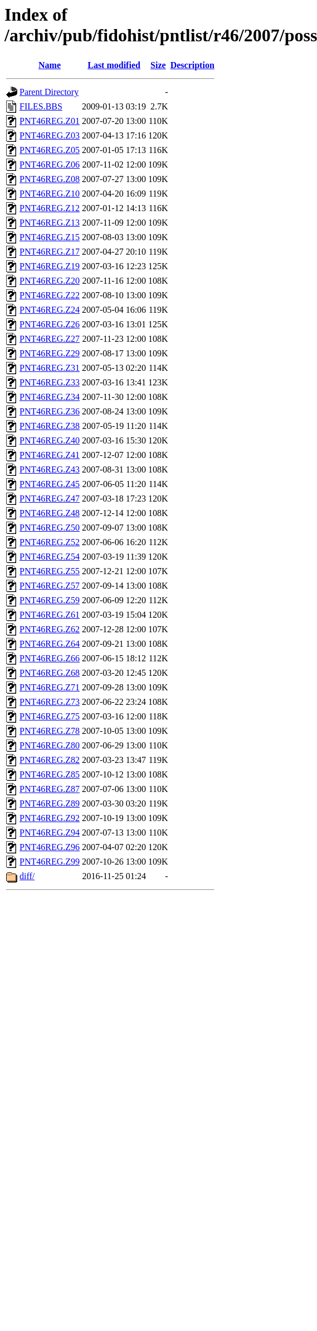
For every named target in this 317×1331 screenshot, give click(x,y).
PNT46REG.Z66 (49, 658)
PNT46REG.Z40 (49, 440)
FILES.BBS (40, 106)
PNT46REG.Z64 (49, 643)
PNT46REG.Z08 (49, 179)
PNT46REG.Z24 (49, 309)
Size (158, 65)
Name (49, 65)
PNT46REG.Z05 (49, 150)
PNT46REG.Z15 (49, 237)
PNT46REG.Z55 (49, 571)
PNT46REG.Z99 (49, 861)
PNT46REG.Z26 (49, 324)
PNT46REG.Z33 (49, 382)
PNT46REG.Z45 (49, 484)
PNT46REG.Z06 (49, 164)
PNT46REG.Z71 (49, 687)
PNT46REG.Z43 (49, 469)
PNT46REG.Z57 (49, 585)
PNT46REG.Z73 (49, 702)
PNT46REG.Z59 (49, 600)
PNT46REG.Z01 (49, 121)
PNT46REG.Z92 (49, 818)
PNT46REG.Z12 (49, 208)
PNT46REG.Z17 (49, 251)
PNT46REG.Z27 (49, 339)
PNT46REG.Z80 (49, 745)
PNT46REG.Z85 (49, 774)
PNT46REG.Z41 (49, 455)
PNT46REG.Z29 (49, 353)
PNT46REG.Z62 (49, 629)
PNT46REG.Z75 (49, 716)
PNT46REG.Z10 (49, 193)
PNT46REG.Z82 (49, 760)
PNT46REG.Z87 (49, 789)
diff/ (27, 876)
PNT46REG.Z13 (49, 222)
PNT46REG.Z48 (49, 513)
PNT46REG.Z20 (49, 280)
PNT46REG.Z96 (49, 847)
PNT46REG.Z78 (49, 731)
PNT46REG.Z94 (49, 832)
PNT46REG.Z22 (49, 295)
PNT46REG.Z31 (49, 368)
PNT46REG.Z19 (49, 266)
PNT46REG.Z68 (49, 673)
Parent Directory (49, 92)
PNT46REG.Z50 (49, 527)
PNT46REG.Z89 (49, 803)
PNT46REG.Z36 (49, 411)
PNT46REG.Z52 (49, 542)
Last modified (113, 65)
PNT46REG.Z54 (49, 556)
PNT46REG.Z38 (49, 426)
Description (192, 65)
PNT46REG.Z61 (49, 614)
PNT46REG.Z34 (49, 397)
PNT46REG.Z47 (49, 498)
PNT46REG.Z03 (49, 135)
